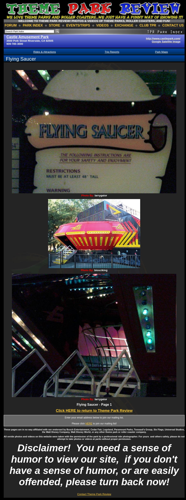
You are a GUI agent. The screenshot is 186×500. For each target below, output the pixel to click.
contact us (173, 25)
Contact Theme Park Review (94, 494)
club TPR (148, 25)
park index (33, 25)
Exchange (124, 25)
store (54, 25)
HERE (88, 423)
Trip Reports (112, 51)
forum (11, 25)
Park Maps (161, 51)
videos (102, 25)
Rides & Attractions (44, 51)
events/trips (78, 25)
